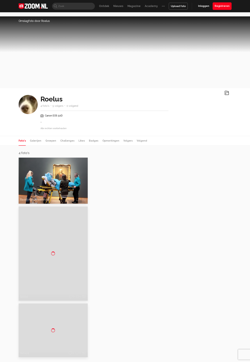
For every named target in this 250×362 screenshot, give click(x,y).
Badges (93, 140)
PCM (63, 333)
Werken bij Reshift (116, 357)
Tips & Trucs (95, 333)
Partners (196, 310)
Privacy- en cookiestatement (148, 357)
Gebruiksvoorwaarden (204, 304)
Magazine (134, 6)
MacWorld (136, 333)
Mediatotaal (110, 333)
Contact (196, 322)
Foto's (22, 140)
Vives (123, 337)
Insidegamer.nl (190, 333)
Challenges (67, 140)
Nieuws (118, 6)
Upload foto (178, 6)
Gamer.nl (176, 333)
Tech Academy (110, 337)
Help (194, 316)
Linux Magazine (136, 337)
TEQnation (162, 337)
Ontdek (104, 6)
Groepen (50, 140)
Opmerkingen (110, 140)
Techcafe (123, 333)
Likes (81, 140)
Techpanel (164, 333)
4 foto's (44, 106)
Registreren (222, 6)
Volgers (128, 140)
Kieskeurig (35, 333)
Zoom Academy (91, 337)
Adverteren (198, 292)
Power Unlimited (209, 333)
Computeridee (50, 333)
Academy (151, 6)
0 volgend (72, 106)
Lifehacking (149, 333)
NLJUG (150, 337)
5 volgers (58, 106)
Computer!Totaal (77, 333)
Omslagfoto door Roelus (34, 21)
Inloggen (203, 6)
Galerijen (35, 140)
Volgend (142, 140)
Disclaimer (197, 298)
